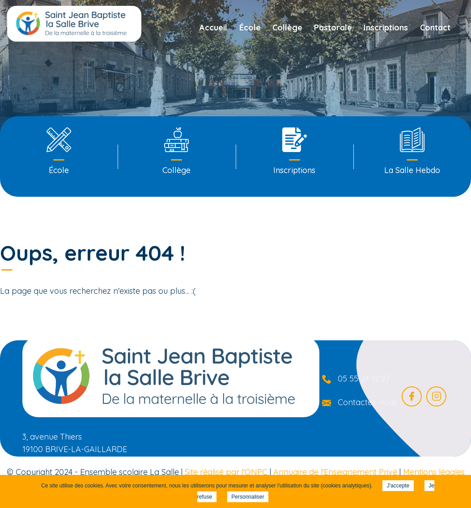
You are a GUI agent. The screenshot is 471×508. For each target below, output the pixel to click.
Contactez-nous (367, 402)
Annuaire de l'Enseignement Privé (335, 472)
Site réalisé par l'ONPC (226, 472)
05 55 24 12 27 (364, 378)
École (250, 27)
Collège (287, 27)
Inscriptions (386, 27)
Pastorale (333, 27)
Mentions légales (434, 472)
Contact (435, 27)
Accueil (213, 27)
